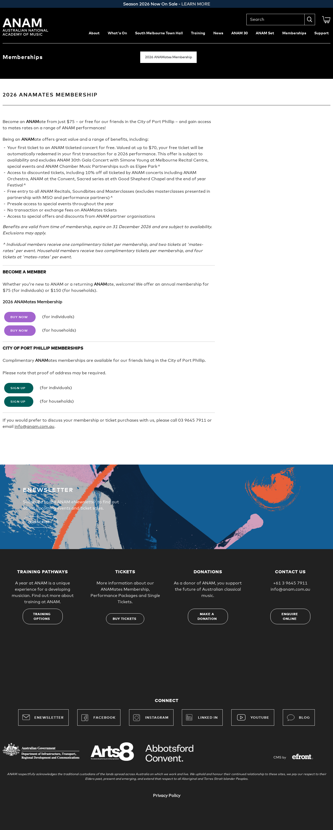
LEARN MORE (195, 4)
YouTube (260, 717)
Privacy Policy (166, 796)
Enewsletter (43, 717)
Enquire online (289, 617)
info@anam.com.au (34, 426)
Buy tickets (124, 619)
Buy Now (19, 317)
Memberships (294, 33)
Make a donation (207, 617)
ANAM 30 (239, 33)
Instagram (151, 717)
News (218, 33)
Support (321, 33)
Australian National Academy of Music (32, 27)
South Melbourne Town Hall (159, 33)
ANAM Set (265, 33)
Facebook (98, 717)
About (94, 33)
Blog (298, 717)
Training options (42, 617)
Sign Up (17, 388)
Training (198, 33)
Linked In (208, 717)
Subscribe (39, 522)
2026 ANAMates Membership (168, 57)
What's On (117, 33)
